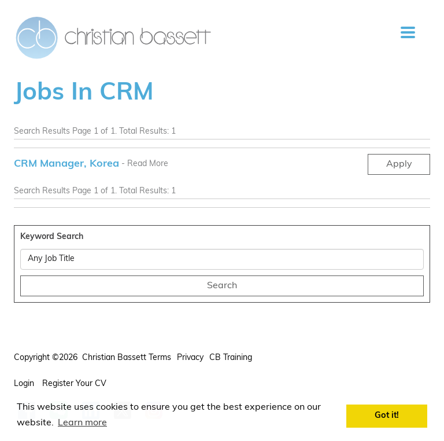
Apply (399, 164)
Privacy (190, 358)
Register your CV (75, 384)
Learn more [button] (82, 423)
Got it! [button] (387, 415)
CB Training (230, 358)
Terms (160, 358)
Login (25, 384)
